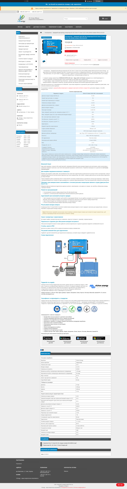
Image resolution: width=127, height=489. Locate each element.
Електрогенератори (24, 74)
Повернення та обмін (55, 27)
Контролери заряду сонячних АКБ (27, 55)
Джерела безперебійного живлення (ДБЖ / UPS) (26, 70)
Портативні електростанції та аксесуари (27, 80)
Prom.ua (71, 484)
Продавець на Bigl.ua (63, 486)
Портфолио (19, 463)
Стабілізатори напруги (25, 76)
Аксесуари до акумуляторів (26, 43)
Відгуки (28, 27)
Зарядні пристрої (23, 49)
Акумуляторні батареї (25, 40)
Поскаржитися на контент (67, 487)
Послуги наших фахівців (25, 83)
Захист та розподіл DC (25, 51)
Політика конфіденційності (80, 487)
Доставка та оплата (39, 27)
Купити (71, 51)
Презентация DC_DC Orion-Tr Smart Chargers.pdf (55, 445)
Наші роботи (69, 27)
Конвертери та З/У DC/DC (26, 64)
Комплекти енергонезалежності (24, 37)
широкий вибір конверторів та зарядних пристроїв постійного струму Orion (72, 88)
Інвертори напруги (24, 46)
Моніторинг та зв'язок (25, 61)
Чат (120, 485)
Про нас (20, 27)
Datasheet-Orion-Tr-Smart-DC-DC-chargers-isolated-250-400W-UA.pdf (59, 443)
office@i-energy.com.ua (23, 106)
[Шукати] (86, 18)
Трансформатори (23, 67)
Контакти (78, 27)
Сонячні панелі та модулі (26, 58)
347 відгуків (89, 1)
